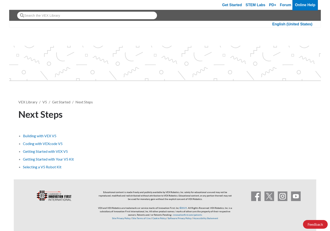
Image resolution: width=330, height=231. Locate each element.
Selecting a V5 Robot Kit (42, 167)
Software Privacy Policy (179, 218)
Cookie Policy (159, 218)
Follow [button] (300, 114)
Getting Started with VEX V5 (45, 151)
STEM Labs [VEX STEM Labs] (255, 5)
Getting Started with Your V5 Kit (48, 159)
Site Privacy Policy (121, 218)
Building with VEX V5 (39, 136)
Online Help (305, 5)
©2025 (183, 208)
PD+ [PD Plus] (272, 5)
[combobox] (87, 15)
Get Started (232, 5)
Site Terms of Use (141, 218)
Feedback (315, 224)
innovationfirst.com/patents (187, 214)
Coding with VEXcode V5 (43, 143)
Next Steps (84, 102)
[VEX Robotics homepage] (21, 5)
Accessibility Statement (205, 218)
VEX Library (27, 102)
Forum (285, 5)
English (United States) (292, 24)
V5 (44, 102)
